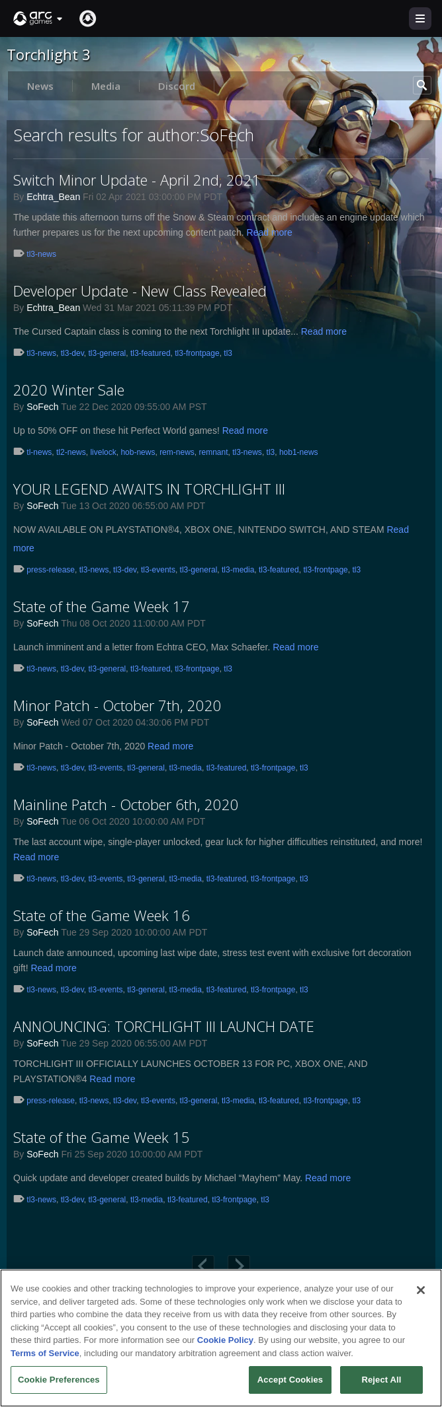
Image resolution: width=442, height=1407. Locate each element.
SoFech (42, 406)
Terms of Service (45, 1353)
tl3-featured (150, 353)
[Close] (420, 1290)
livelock (103, 452)
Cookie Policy (225, 1340)
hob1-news (298, 452)
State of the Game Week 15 (101, 1137)
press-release (50, 569)
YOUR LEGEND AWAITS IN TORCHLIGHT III (149, 488)
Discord (176, 85)
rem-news (177, 452)
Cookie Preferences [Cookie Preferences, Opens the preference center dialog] (59, 1380)
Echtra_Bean (53, 196)
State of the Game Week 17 (101, 606)
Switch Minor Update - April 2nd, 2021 (137, 179)
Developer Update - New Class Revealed (140, 290)
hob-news (137, 452)
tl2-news (71, 452)
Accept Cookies (290, 1380)
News (40, 85)
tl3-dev (72, 353)
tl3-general (107, 353)
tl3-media (238, 569)
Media (105, 85)
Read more (269, 232)
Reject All (381, 1380)
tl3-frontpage (197, 353)
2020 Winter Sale (68, 389)
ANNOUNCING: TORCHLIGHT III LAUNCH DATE (163, 1026)
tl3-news (41, 254)
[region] (221, 1338)
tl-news (39, 452)
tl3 (228, 353)
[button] (38, 18)
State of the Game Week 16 (101, 915)
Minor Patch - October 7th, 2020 (117, 705)
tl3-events (158, 569)
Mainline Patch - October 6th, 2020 (126, 804)
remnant (213, 452)
